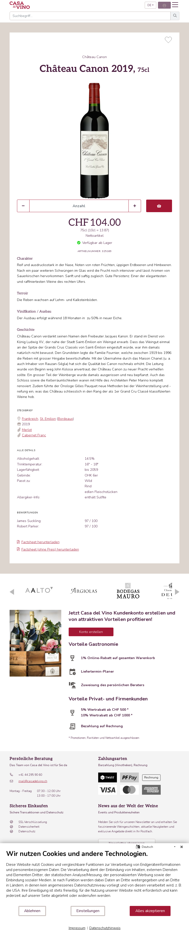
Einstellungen (87, 911)
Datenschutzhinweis (105, 928)
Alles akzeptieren (150, 911)
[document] (94, 878)
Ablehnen (32, 911)
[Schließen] (181, 847)
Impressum (77, 928)
